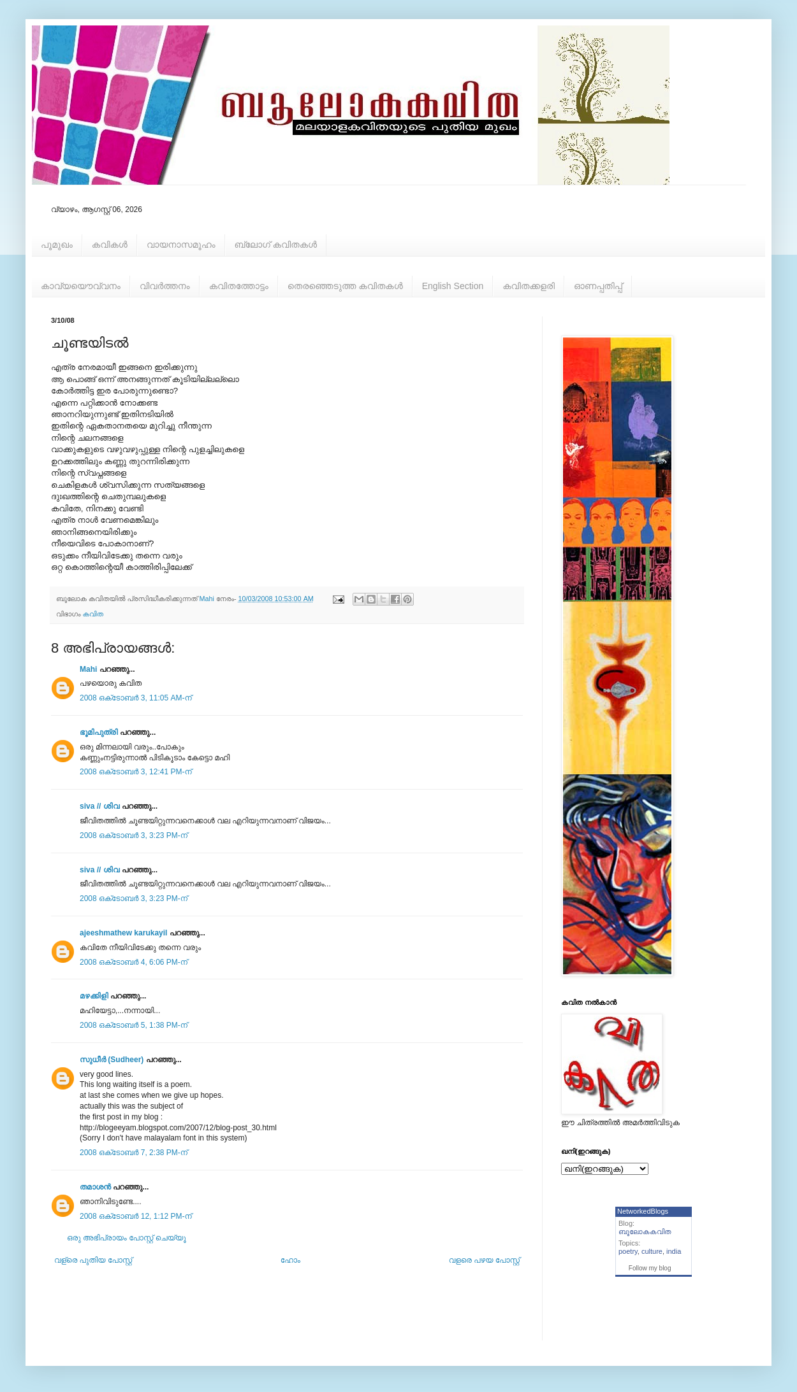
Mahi (88, 669)
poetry (628, 1251)
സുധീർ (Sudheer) (111, 1059)
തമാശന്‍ (95, 1186)
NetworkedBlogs (642, 1211)
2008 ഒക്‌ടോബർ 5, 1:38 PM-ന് (133, 1025)
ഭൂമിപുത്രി (99, 732)
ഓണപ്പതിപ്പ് (598, 286)
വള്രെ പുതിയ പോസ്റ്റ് (93, 1260)
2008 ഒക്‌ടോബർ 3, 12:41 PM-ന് (136, 771)
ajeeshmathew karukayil (123, 932)
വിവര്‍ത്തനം (165, 286)
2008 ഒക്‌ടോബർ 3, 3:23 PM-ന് (133, 835)
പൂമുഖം (57, 244)
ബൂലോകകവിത (644, 1231)
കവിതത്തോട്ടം (238, 286)
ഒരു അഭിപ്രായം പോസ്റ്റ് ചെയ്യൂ (126, 1237)
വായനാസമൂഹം (181, 244)
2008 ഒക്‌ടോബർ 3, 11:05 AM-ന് (136, 697)
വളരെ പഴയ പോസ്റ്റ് (484, 1260)
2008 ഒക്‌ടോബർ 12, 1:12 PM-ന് (136, 1216)
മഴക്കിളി (94, 995)
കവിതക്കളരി (528, 286)
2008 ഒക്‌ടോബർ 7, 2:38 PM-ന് (133, 1152)
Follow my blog (650, 1268)
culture (651, 1251)
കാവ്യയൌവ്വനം (81, 286)
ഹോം (290, 1260)
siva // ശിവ (100, 806)
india (673, 1251)
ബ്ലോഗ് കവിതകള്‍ (276, 244)
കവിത (93, 614)
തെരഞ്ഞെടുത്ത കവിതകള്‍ (345, 286)
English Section (453, 286)
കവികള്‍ (110, 244)
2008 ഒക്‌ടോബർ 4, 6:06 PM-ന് (133, 962)
